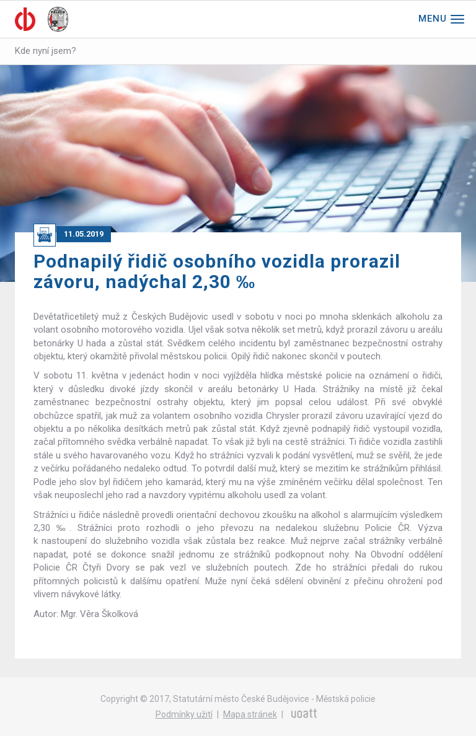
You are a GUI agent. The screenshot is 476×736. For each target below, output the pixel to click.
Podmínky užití (184, 714)
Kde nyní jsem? (45, 50)
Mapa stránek (250, 714)
